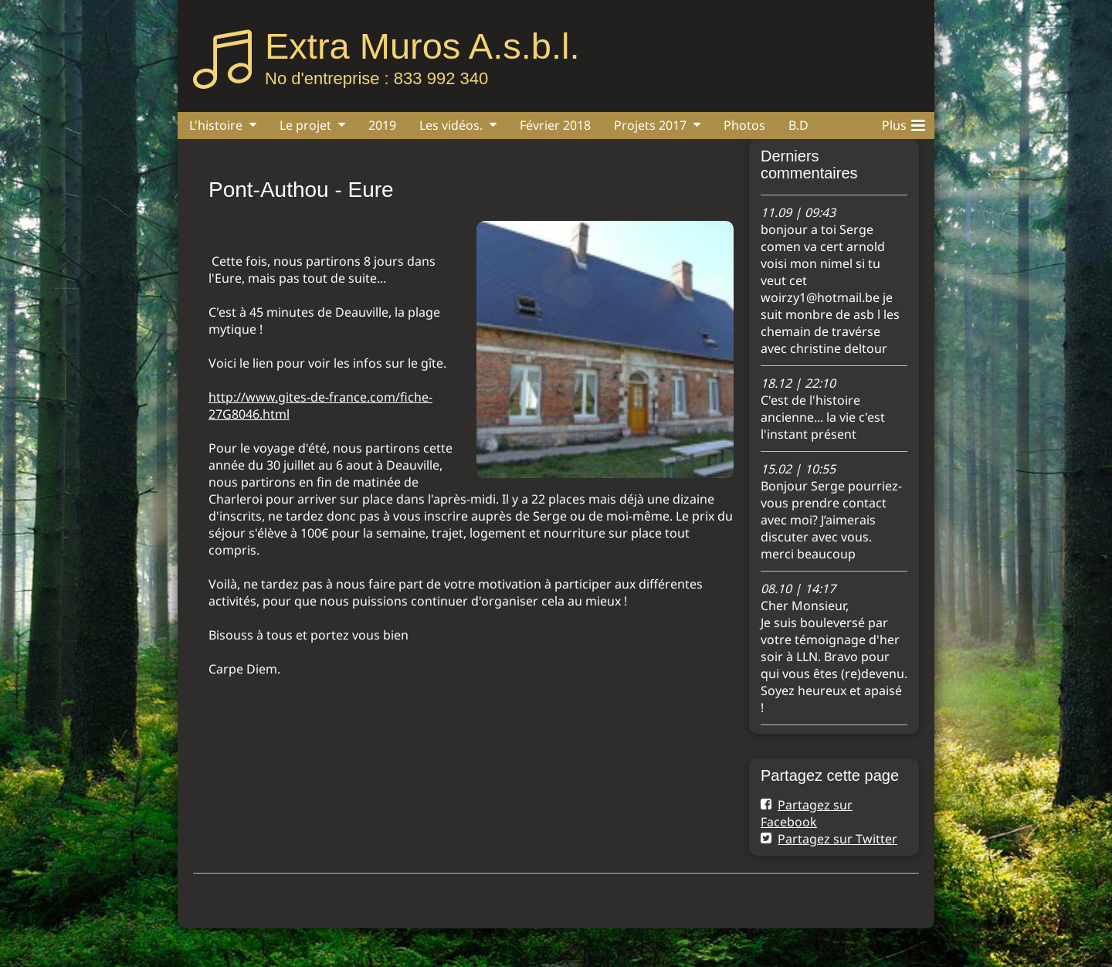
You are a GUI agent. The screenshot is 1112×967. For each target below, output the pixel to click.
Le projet (305, 125)
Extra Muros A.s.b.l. (422, 45)
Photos (744, 125)
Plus (903, 123)
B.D (798, 125)
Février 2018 (555, 125)
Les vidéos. (451, 125)
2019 (382, 125)
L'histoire (215, 125)
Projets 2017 (650, 125)
